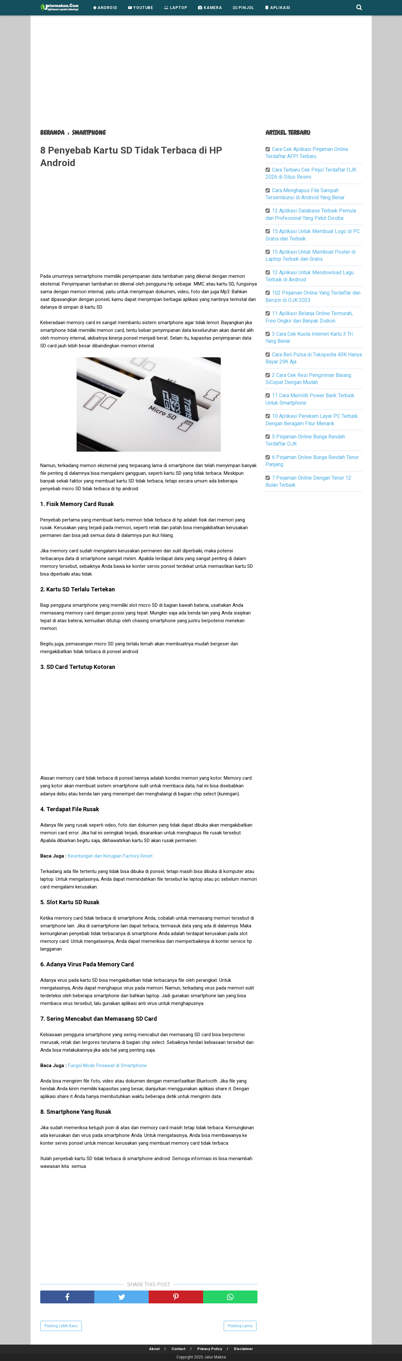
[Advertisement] (201, 74)
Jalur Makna (215, 1357)
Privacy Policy (209, 1349)
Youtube (140, 7)
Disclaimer (243, 1349)
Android (105, 7)
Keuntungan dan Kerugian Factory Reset (110, 856)
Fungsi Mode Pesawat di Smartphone (107, 1065)
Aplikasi (277, 7)
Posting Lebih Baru (61, 1326)
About (154, 1349)
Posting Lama (240, 1326)
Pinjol (243, 7)
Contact (178, 1349)
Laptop (175, 7)
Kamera (210, 7)
